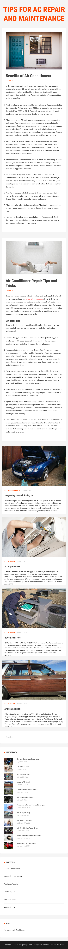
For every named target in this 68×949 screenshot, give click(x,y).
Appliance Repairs (11, 884)
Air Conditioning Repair (13, 876)
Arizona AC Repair (12, 708)
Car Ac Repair (9, 561)
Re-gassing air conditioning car (18, 495)
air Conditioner (19, 930)
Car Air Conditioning (12, 490)
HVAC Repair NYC (12, 637)
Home (62, 945)
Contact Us (54, 945)
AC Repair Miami (12, 566)
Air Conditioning (10, 900)
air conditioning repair (34, 299)
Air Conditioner (10, 907)
